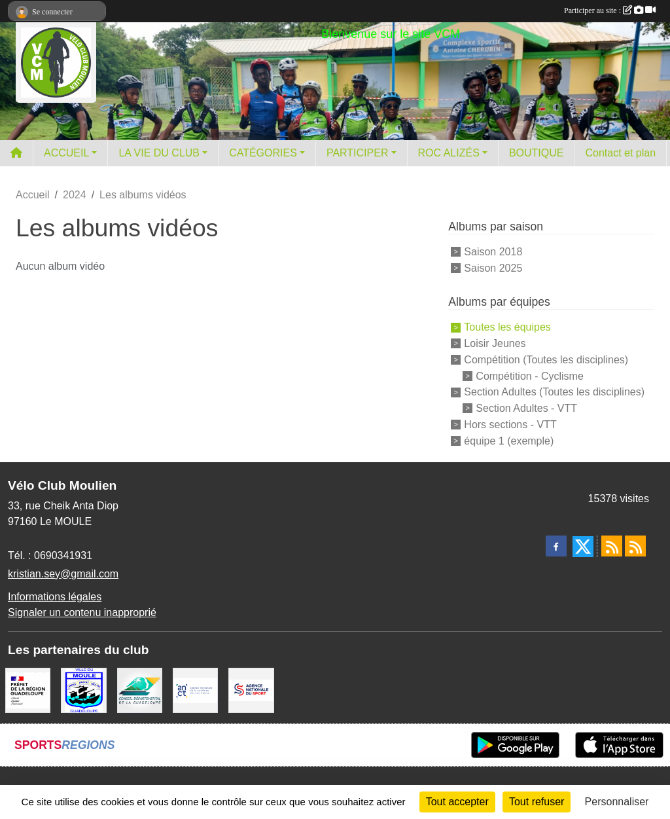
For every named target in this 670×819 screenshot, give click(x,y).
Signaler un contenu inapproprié (82, 612)
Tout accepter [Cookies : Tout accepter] (457, 801)
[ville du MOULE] (83, 689)
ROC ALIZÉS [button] (449, 152)
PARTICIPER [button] (357, 152)
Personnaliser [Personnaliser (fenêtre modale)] (617, 801)
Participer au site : (610, 10)
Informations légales (54, 596)
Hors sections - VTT (510, 424)
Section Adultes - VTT (526, 408)
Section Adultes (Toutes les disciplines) (554, 391)
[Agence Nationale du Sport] (250, 689)
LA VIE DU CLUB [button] (159, 152)
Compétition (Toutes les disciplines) (546, 359)
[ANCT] (195, 689)
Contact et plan (620, 152)
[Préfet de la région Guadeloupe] (27, 689)
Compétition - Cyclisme (529, 375)
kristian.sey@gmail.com (63, 573)
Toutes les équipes (507, 327)
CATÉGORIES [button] (263, 152)
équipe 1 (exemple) (509, 440)
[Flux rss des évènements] (635, 546)
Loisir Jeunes (494, 343)
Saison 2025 (493, 267)
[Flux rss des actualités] (611, 546)
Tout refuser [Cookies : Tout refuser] (536, 801)
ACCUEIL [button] (66, 152)
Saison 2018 (493, 251)
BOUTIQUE (536, 152)
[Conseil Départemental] (139, 689)
